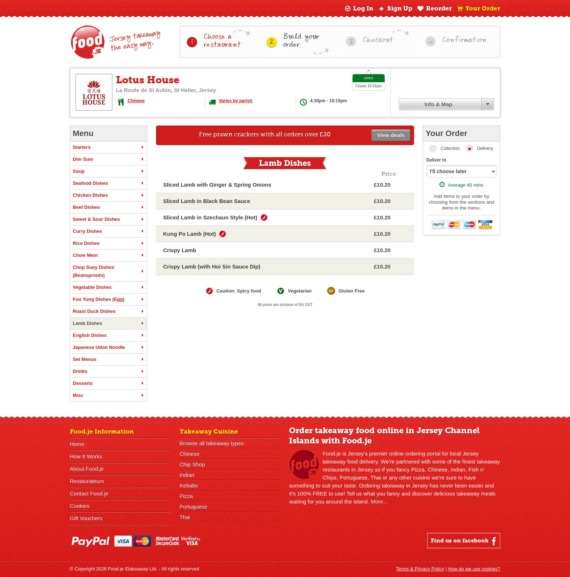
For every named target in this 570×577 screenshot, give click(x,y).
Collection (450, 148)
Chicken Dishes (108, 195)
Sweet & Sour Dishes (108, 219)
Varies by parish (235, 100)
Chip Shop (192, 464)
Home (77, 444)
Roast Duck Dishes (108, 311)
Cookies (79, 506)
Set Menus (108, 359)
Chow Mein (108, 255)
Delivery (485, 148)
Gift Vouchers (86, 518)
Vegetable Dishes (108, 287)
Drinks (108, 371)
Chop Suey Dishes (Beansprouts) (108, 271)
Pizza (186, 496)
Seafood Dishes (108, 183)
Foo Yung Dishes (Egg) (108, 299)
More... (379, 501)
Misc (108, 395)
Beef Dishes (108, 207)
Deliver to (436, 160)
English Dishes (108, 335)
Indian (187, 475)
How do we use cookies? (474, 569)
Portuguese (194, 507)
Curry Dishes (108, 231)
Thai (185, 517)
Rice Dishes (108, 243)
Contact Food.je (89, 493)
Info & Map (438, 104)
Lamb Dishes (108, 323)
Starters (108, 147)
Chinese (136, 100)
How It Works (86, 456)
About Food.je (87, 469)
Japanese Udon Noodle (108, 347)
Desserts (108, 383)
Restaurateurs (87, 481)
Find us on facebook (464, 541)
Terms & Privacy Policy (420, 569)
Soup (108, 171)
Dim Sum (108, 159)
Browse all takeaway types (212, 443)
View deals (391, 135)
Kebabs (189, 485)
